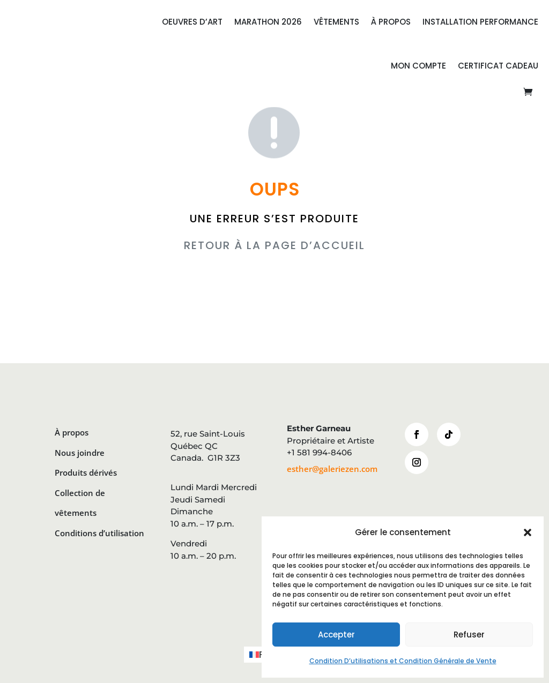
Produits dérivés (86, 472)
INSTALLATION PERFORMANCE (480, 21)
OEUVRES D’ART (192, 21)
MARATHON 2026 (268, 21)
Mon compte (418, 65)
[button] (527, 532)
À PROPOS (391, 21)
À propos (71, 432)
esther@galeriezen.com (332, 468)
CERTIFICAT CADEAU (498, 65)
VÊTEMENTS (336, 21)
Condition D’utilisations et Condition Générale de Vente (402, 660)
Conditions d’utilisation (99, 533)
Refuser (469, 634)
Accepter (336, 634)
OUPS (275, 189)
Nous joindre (80, 452)
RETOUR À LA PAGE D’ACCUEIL (274, 245)
